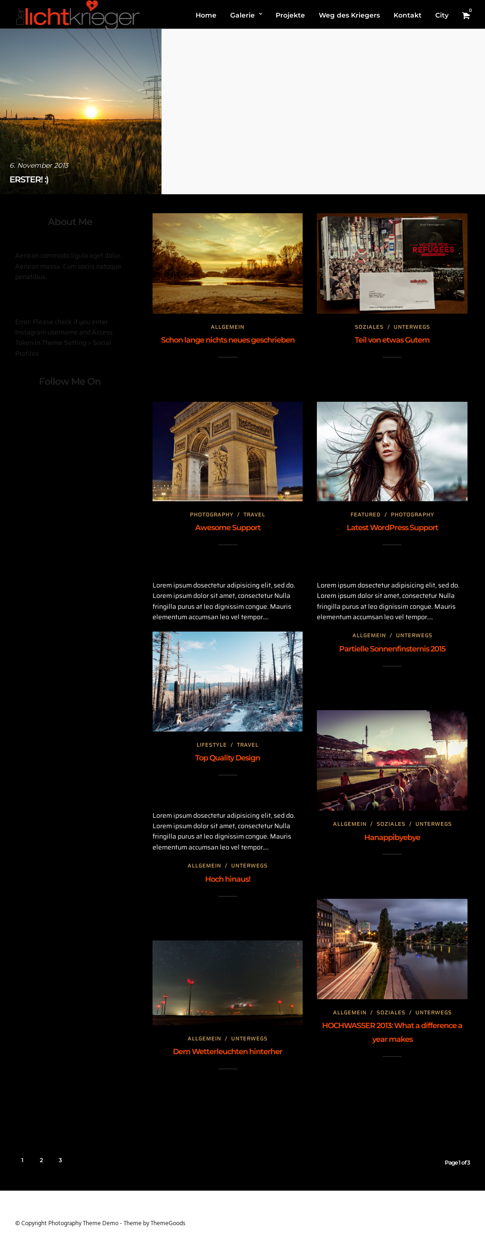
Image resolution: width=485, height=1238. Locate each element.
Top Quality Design (227, 757)
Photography (212, 515)
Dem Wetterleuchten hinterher (227, 1051)
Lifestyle (212, 745)
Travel (254, 515)
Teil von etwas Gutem (392, 339)
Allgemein (227, 327)
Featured (365, 515)
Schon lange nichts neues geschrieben (228, 339)
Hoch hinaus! (227, 879)
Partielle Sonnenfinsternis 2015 (392, 648)
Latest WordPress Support (392, 527)
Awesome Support (227, 527)
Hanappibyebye (392, 837)
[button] (464, 13)
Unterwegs (412, 327)
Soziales (369, 327)
